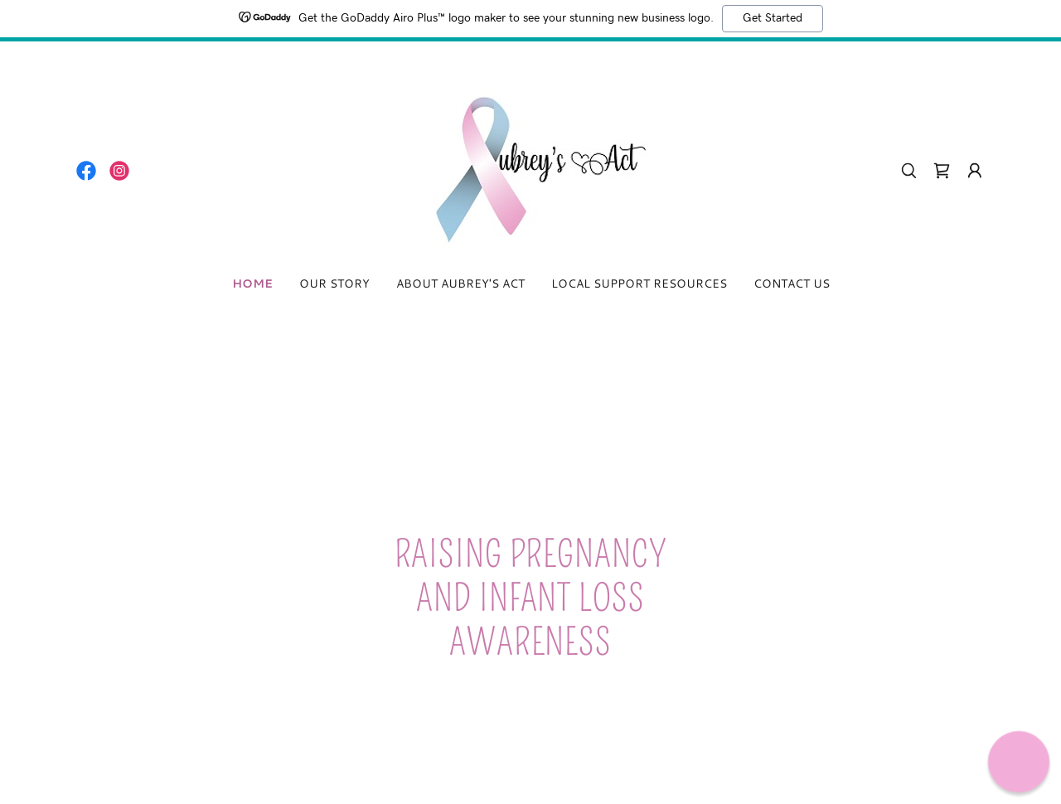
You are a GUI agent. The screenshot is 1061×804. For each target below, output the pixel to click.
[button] (974, 170)
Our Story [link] (334, 283)
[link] (86, 170)
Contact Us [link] (791, 283)
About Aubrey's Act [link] (460, 283)
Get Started (772, 18)
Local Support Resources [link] (639, 283)
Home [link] (252, 283)
